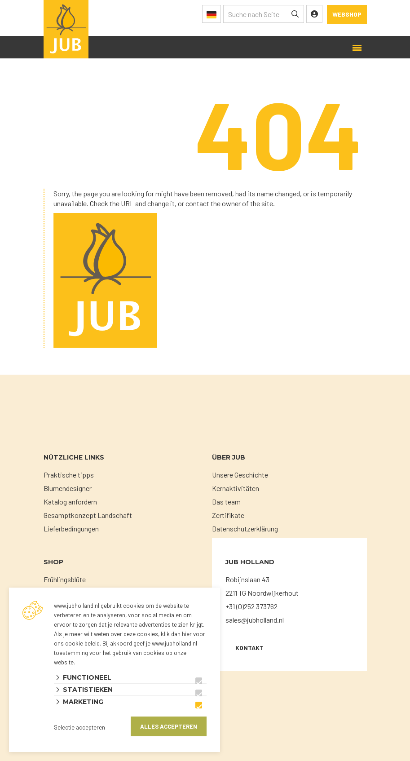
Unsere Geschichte (240, 474)
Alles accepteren (168, 726)
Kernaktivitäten (235, 488)
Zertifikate (228, 515)
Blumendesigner (68, 488)
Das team (226, 501)
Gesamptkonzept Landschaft (88, 515)
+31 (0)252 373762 (251, 606)
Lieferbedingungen (71, 528)
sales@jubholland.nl (254, 619)
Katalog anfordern (70, 501)
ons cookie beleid (77, 643)
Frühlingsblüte (65, 579)
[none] (295, 14)
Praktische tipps (69, 474)
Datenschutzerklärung (245, 528)
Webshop (347, 14)
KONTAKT (249, 647)
